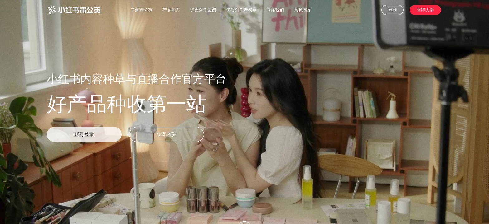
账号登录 (84, 134)
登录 (392, 9)
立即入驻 (425, 9)
